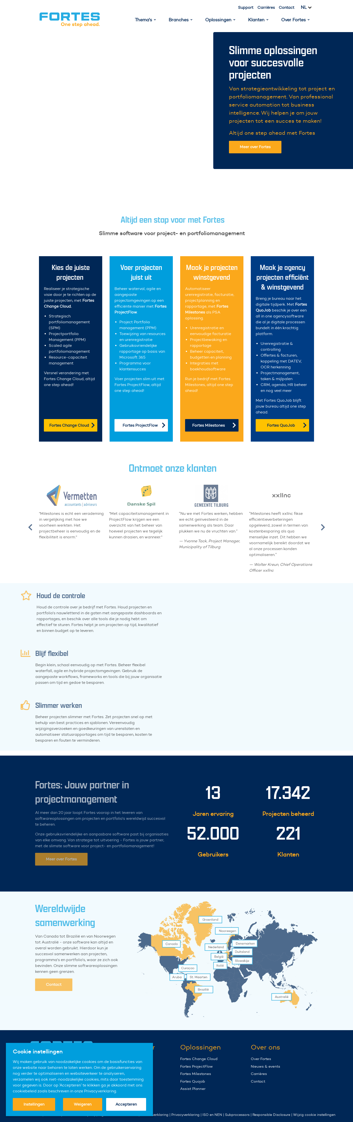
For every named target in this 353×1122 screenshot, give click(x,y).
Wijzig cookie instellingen (314, 1114)
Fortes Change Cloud (72, 425)
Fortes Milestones (214, 425)
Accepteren (126, 1104)
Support (245, 7)
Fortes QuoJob (287, 425)
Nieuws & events (265, 1066)
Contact (286, 7)
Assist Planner (192, 1088)
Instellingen (34, 1104)
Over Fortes (261, 1058)
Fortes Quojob (192, 1081)
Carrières (266, 7)
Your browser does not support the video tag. (131, 100)
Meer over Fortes (255, 147)
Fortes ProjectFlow (144, 425)
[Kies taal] (309, 8)
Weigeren (82, 1104)
